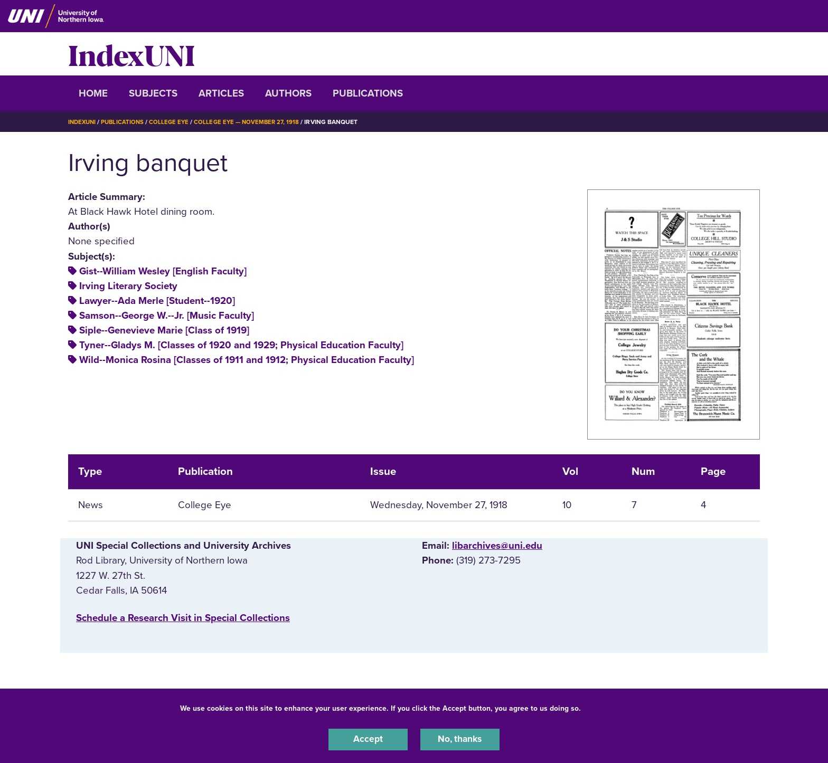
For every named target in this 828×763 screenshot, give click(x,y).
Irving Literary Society (128, 286)
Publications (368, 93)
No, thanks (460, 739)
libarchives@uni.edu (497, 545)
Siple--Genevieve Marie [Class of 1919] (164, 330)
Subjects (153, 93)
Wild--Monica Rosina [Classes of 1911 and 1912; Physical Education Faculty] (246, 360)
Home (93, 93)
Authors (288, 93)
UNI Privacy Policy (616, 706)
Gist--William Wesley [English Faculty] (163, 271)
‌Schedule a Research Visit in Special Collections (183, 618)
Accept (368, 739)
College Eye (173, 122)
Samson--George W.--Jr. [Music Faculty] (166, 315)
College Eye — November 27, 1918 (253, 122)
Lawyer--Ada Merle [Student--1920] (157, 301)
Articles (221, 93)
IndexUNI (131, 53)
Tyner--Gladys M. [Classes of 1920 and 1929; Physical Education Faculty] (241, 345)
